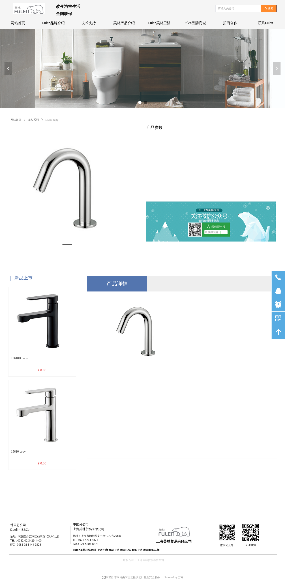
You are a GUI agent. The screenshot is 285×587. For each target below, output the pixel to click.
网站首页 (16, 119)
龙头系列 (33, 119)
